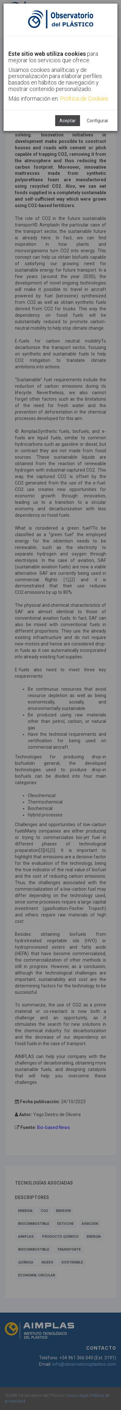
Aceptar (67, 120)
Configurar (97, 120)
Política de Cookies (84, 98)
